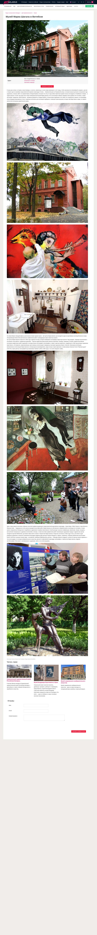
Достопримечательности (24, 6)
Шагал (29, 659)
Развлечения (49, 6)
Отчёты (53, 2)
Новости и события (33, 2)
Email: (10, 710)
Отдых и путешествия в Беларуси (13, 12)
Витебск (33, 659)
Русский (74, 2)
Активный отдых (60, 6)
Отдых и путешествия (45, 2)
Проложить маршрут (29, 82)
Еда (14, 6)
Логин (89, 6)
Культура (9, 659)
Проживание (7, 6)
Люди (26, 659)
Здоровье (69, 6)
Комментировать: (13, 716)
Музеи (35, 12)
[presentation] (20, 727)
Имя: (10, 705)
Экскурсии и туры (39, 6)
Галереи (22, 659)
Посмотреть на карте (29, 80)
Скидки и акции (60, 2)
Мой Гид (89, 2)
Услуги (76, 6)
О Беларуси (24, 2)
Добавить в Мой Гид (47, 86)
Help (67, 2)
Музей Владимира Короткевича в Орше (46, 682)
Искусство (17, 659)
